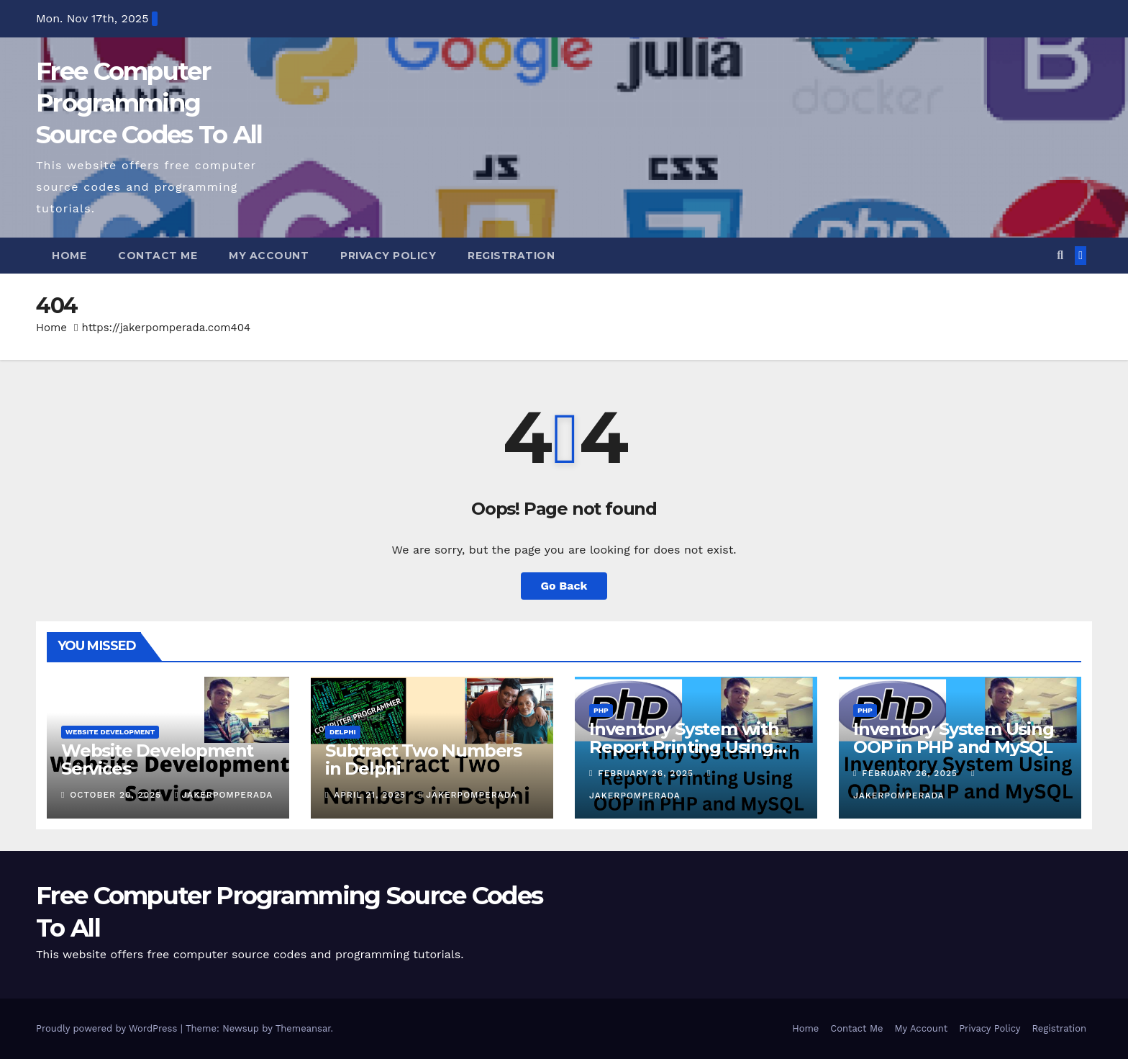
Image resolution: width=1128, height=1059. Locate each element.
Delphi (342, 732)
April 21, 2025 (371, 795)
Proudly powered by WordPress (108, 1028)
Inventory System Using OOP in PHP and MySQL (953, 737)
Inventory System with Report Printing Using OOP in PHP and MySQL (688, 746)
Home (69, 255)
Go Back (564, 585)
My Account (269, 255)
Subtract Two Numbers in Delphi (423, 759)
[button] (1060, 255)
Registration (511, 255)
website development (110, 732)
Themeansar (303, 1028)
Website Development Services (157, 759)
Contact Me (157, 255)
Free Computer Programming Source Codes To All (149, 103)
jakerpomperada (224, 795)
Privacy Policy (388, 255)
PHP (601, 710)
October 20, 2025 (117, 795)
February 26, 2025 (647, 773)
